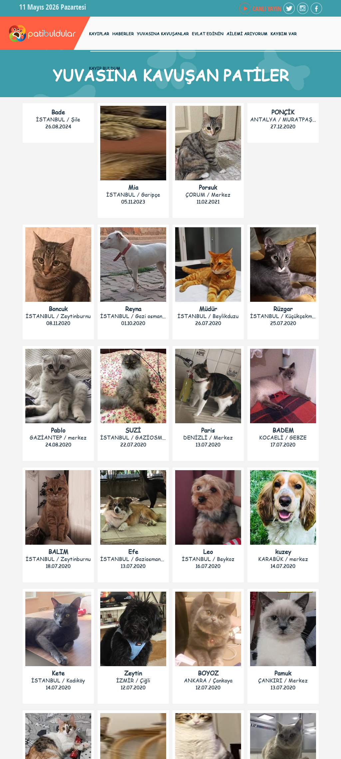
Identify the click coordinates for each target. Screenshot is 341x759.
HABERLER (123, 34)
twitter (289, 8)
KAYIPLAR (99, 34)
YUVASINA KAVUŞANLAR (163, 34)
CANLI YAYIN (266, 9)
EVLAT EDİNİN (207, 34)
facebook (302, 8)
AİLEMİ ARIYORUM (246, 34)
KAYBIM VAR (283, 34)
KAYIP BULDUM (104, 68)
